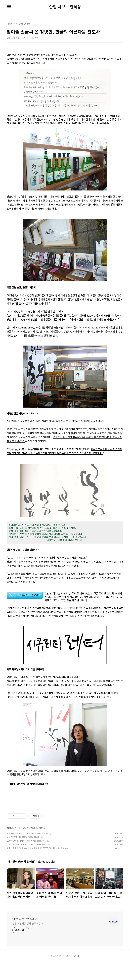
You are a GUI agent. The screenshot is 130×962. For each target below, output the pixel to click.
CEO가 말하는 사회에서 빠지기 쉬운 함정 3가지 (26, 840)
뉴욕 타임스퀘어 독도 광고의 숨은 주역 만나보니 (27, 844)
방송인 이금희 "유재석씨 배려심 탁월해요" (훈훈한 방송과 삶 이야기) (35, 848)
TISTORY (66, 955)
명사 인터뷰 (23, 827)
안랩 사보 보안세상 (65, 7)
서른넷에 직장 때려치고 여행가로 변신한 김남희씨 (27, 833)
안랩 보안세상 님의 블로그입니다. (28, 923)
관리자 (76, 955)
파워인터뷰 (11, 827)
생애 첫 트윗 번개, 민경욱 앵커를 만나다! (23, 837)
